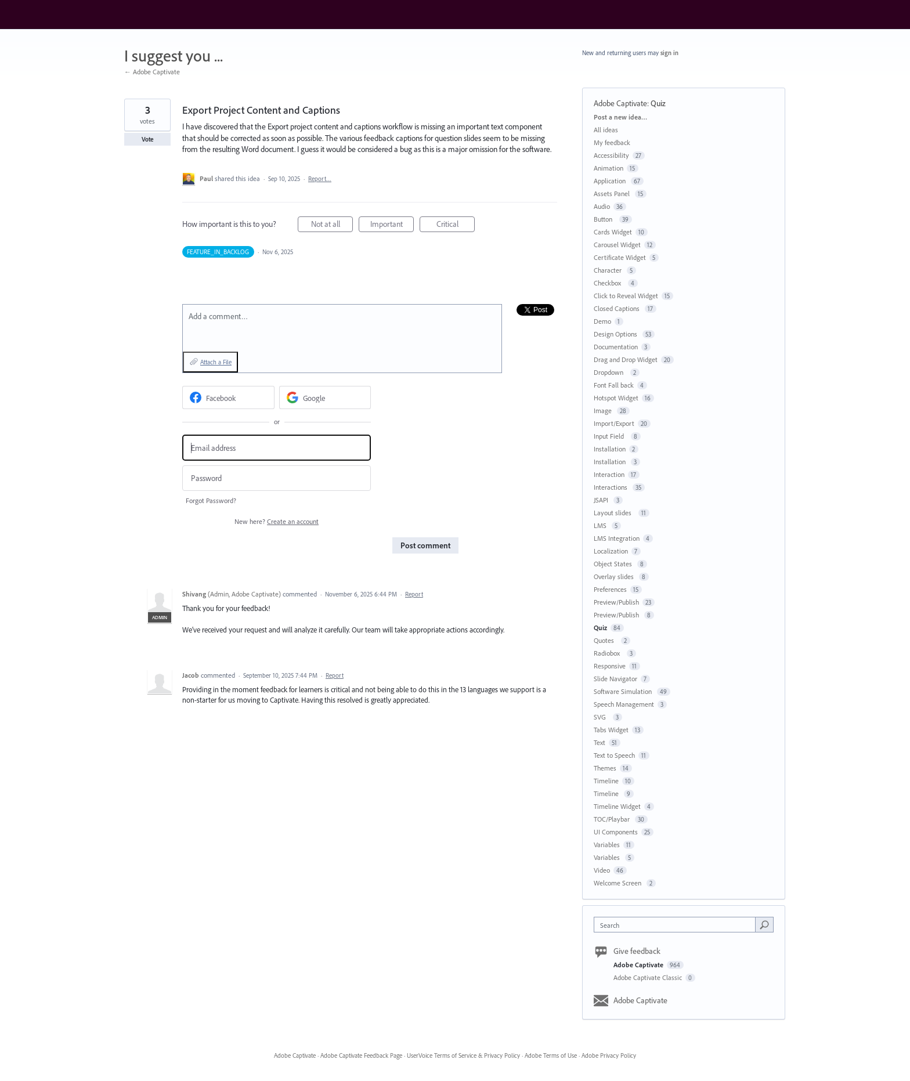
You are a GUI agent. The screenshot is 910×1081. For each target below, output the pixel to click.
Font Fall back (614, 385)
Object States (614, 563)
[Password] (276, 478)
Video (602, 870)
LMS (601, 525)
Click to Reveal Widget (626, 295)
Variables (607, 844)
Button (605, 219)
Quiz (658, 103)
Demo (602, 321)
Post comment (425, 545)
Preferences (610, 589)
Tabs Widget (611, 729)
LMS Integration (617, 538)
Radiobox (608, 653)
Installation (610, 448)
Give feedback (636, 951)
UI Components (616, 831)
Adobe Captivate (620, 103)
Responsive (610, 665)
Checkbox (609, 283)
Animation (608, 168)
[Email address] (276, 448)
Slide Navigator (615, 678)
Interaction (609, 474)
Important (392, 225)
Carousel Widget (617, 244)
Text (599, 742)
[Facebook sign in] (228, 397)
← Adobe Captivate (152, 71)
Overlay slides (614, 576)
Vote (148, 139)
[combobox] (678, 924)
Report (414, 594)
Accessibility (611, 155)
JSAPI (602, 500)
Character (608, 270)
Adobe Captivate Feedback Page (361, 1055)
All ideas (606, 129)
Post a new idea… (620, 117)
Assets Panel (612, 193)
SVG (601, 717)
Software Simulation (623, 691)
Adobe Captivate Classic (648, 977)
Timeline (606, 780)
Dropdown (610, 372)
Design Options (616, 334)
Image (603, 410)
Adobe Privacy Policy (609, 1055)
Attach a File (216, 362)
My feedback (612, 142)
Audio (602, 206)
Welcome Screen (618, 882)
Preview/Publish (616, 602)
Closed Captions (617, 308)
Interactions (611, 487)
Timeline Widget (617, 806)
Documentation (616, 346)
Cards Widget (613, 231)
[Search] (764, 924)
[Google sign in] (325, 397)
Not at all (332, 225)
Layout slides (614, 512)
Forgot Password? (211, 500)
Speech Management (624, 704)
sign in (669, 53)
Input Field (610, 436)
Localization (611, 551)
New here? (276, 521)
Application (610, 180)
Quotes (606, 640)
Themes (605, 768)
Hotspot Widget (616, 397)
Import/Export (614, 423)
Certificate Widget (620, 257)
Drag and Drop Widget (626, 359)
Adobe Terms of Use (551, 1055)
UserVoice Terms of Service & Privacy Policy (463, 1055)
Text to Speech (614, 755)
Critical (455, 225)
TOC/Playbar (612, 819)
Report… (319, 179)
